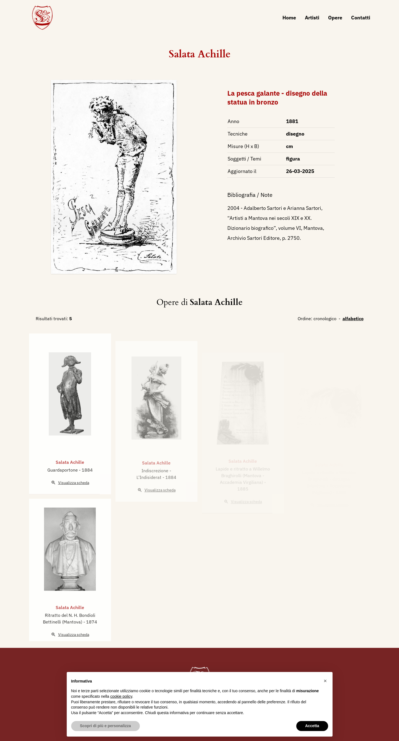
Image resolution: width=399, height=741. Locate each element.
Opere (335, 17)
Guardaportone (63, 481)
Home (289, 17)
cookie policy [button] (121, 696)
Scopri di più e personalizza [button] (105, 726)
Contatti (360, 17)
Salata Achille (200, 54)
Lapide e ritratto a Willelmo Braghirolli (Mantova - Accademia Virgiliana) (243, 479)
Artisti (312, 17)
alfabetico (353, 318)
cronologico (324, 318)
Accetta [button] (312, 726)
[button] (325, 680)
